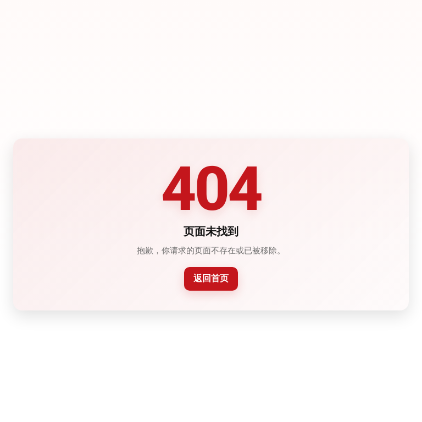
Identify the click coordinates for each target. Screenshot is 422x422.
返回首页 (211, 278)
